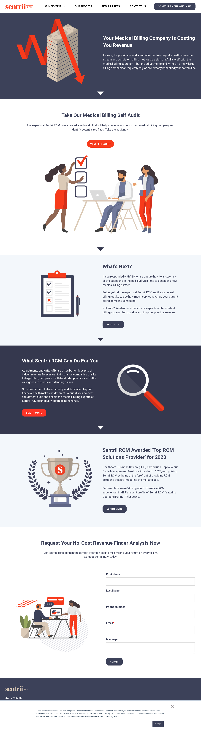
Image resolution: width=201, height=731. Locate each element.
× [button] (172, 706)
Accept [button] (158, 724)
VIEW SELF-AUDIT (100, 144)
